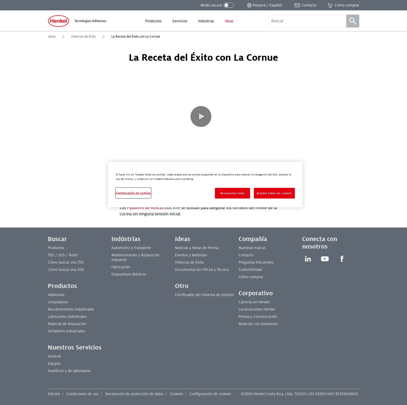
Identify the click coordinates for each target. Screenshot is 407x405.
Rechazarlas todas (232, 193)
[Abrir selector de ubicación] (264, 5)
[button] (201, 116)
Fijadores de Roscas (145, 207)
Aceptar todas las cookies (274, 193)
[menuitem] (153, 21)
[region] (205, 184)
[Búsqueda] (352, 21)
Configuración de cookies (210, 394)
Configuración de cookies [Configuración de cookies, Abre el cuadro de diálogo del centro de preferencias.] (133, 192)
